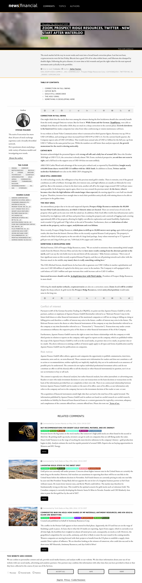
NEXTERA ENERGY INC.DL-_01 (20, 222)
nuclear (14, 183)
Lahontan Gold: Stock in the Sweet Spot (60, 465)
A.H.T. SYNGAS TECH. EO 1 (19, 209)
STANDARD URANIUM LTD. (19, 202)
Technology (15, 174)
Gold (29, 177)
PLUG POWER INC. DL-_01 (19, 229)
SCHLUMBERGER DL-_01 (18, 235)
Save (91, 571)
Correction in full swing (57, 88)
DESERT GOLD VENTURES (19, 211)
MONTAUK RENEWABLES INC (20, 237)
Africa (13, 179)
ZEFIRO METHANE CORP (19, 233)
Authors (75, 6)
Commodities (25, 179)
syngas (19, 172)
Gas (12, 188)
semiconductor (17, 177)
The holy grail (52, 96)
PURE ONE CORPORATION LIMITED (22, 224)
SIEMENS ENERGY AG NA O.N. (20, 240)
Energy (13, 181)
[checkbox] (8, 573)
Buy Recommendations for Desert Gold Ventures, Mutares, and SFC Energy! (78, 428)
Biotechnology (16, 170)
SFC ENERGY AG (16, 215)
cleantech (29, 174)
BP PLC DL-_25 (15, 220)
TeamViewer (115, 122)
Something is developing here (60, 99)
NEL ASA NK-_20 (16, 226)
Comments (49, 6)
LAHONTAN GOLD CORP (19, 231)
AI (11, 172)
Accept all (60, 571)
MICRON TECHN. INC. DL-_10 (20, 206)
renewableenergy (17, 186)
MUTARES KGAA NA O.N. (19, 213)
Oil (30, 186)
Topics (62, 6)
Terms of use (114, 403)
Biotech (30, 170)
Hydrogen (22, 188)
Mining (13, 168)
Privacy (67, 579)
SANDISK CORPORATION (19, 198)
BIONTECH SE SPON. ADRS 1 (20, 200)
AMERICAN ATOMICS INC (19, 217)
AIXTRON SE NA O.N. (17, 204)
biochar (30, 172)
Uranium (24, 168)
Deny (122, 571)
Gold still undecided (55, 94)
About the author (16, 158)
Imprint (60, 579)
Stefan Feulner (75, 69)
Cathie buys (50, 91)
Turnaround (26, 181)
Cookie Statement (78, 579)
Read (44, 451)
